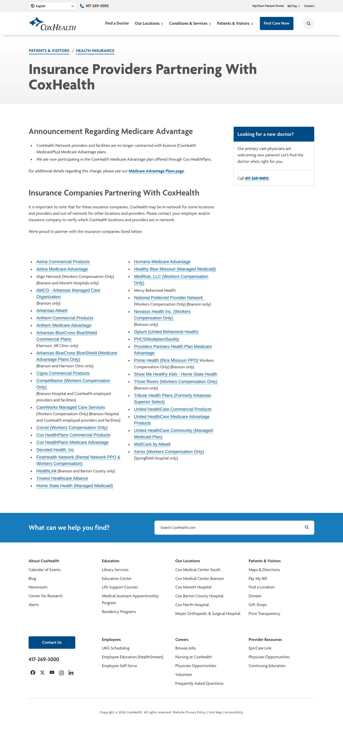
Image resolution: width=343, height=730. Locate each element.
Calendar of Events (45, 569)
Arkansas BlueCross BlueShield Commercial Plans (66, 336)
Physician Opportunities (195, 665)
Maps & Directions (264, 569)
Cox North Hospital (192, 604)
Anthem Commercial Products (64, 318)
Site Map (215, 712)
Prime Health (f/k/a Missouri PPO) (166, 360)
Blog (32, 578)
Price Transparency (264, 613)
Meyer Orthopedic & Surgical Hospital (207, 613)
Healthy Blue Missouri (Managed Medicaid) (175, 269)
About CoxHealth (44, 560)
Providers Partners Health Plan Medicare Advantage (173, 349)
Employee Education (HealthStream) (132, 656)
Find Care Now (276, 23)
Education (110, 560)
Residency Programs (119, 611)
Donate (255, 595)
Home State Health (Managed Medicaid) (74, 485)
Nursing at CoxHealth (193, 656)
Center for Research (46, 595)
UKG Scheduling (115, 648)
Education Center (117, 578)
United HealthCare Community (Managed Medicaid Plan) (173, 433)
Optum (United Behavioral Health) (166, 331)
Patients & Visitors (235, 23)
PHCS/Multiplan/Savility (156, 339)
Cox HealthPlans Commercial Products (73, 435)
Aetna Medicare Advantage (62, 269)
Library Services (115, 569)
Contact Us (52, 642)
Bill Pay (294, 6)
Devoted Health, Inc (55, 449)
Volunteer (183, 674)
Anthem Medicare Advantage (63, 325)
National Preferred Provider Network (169, 297)
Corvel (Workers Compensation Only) (72, 427)
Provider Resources (265, 639)
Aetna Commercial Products (63, 261)
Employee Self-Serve (119, 665)
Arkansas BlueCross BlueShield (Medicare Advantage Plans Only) (76, 356)
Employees (111, 639)
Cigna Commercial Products (63, 373)
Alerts (34, 604)
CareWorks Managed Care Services (70, 407)
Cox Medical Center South (198, 569)
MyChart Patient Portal (268, 6)
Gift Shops (258, 604)
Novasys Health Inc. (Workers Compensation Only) (162, 314)
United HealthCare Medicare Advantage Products (172, 419)
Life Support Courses (120, 587)
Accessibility (234, 712)
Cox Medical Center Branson (199, 578)
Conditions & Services (190, 23)
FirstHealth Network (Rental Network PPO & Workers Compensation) (78, 460)
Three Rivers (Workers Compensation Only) (175, 381)
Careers (309, 6)
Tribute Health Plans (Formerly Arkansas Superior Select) (172, 398)
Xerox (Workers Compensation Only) (169, 451)
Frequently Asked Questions (199, 683)
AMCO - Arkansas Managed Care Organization (68, 293)
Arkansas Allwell (51, 310)
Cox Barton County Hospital (199, 595)
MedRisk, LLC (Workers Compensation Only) (171, 279)
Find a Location (262, 587)
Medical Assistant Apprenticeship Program (130, 599)
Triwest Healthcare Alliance (62, 478)
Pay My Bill (258, 578)
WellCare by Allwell (152, 444)
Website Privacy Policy (189, 712)
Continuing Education (267, 665)
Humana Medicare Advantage (162, 261)
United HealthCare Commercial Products (173, 409)
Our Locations (149, 23)
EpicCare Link (260, 648)
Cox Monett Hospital (193, 587)
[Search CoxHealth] (308, 23)
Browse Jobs (185, 648)
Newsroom (38, 587)
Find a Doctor (117, 23)
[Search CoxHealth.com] (234, 528)
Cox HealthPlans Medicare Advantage (72, 442)
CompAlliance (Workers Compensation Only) (73, 383)
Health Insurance (95, 50)
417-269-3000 (97, 5)
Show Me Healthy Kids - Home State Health (175, 374)
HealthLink (46, 471)
